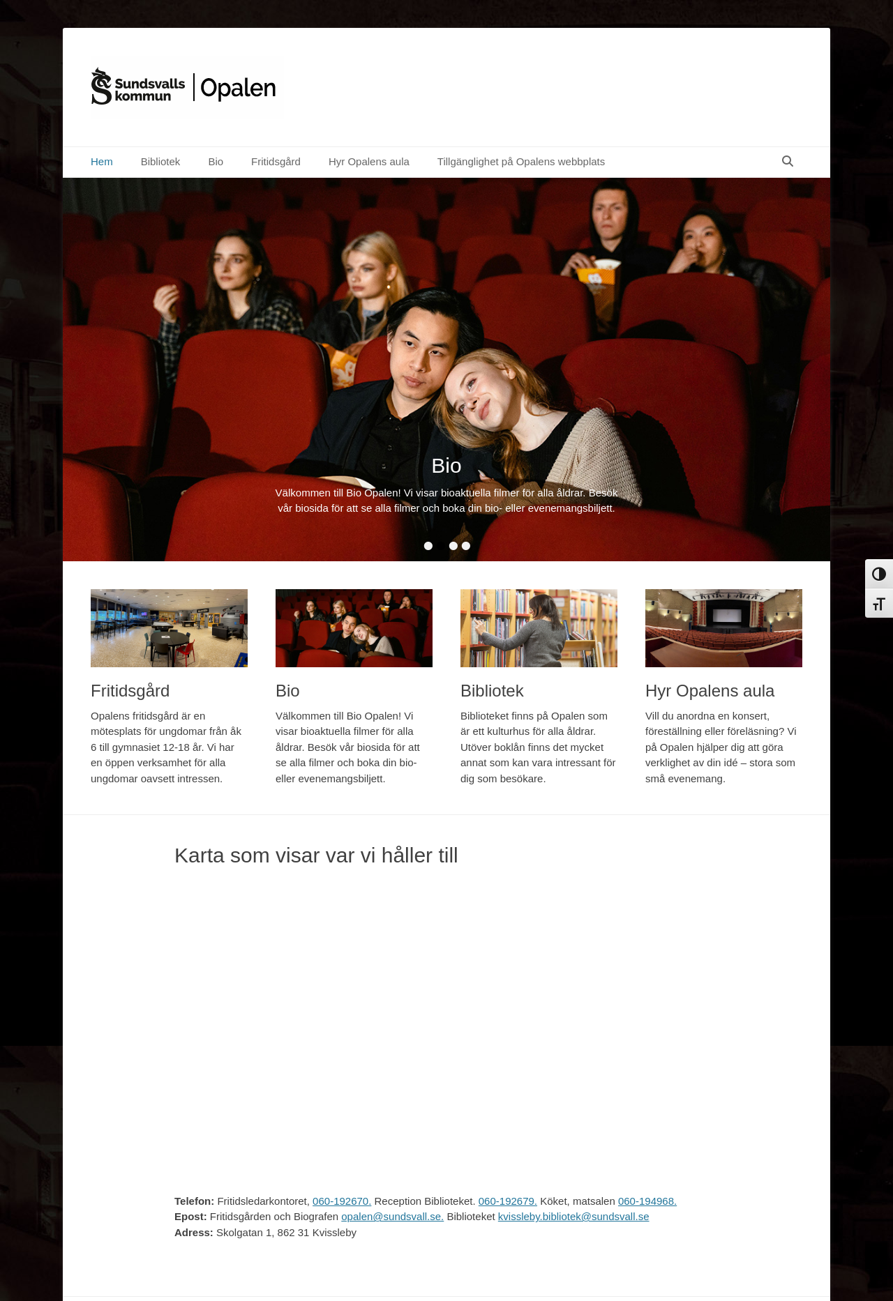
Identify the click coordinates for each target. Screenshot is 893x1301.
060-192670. (342, 1201)
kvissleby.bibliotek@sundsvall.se (574, 1216)
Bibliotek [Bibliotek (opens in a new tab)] (161, 161)
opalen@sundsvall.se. (392, 1216)
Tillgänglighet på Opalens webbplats (521, 161)
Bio (215, 161)
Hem (102, 161)
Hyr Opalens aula (369, 161)
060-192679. (508, 1201)
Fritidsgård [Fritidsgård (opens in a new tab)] (276, 161)
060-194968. (647, 1201)
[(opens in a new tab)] (169, 628)
